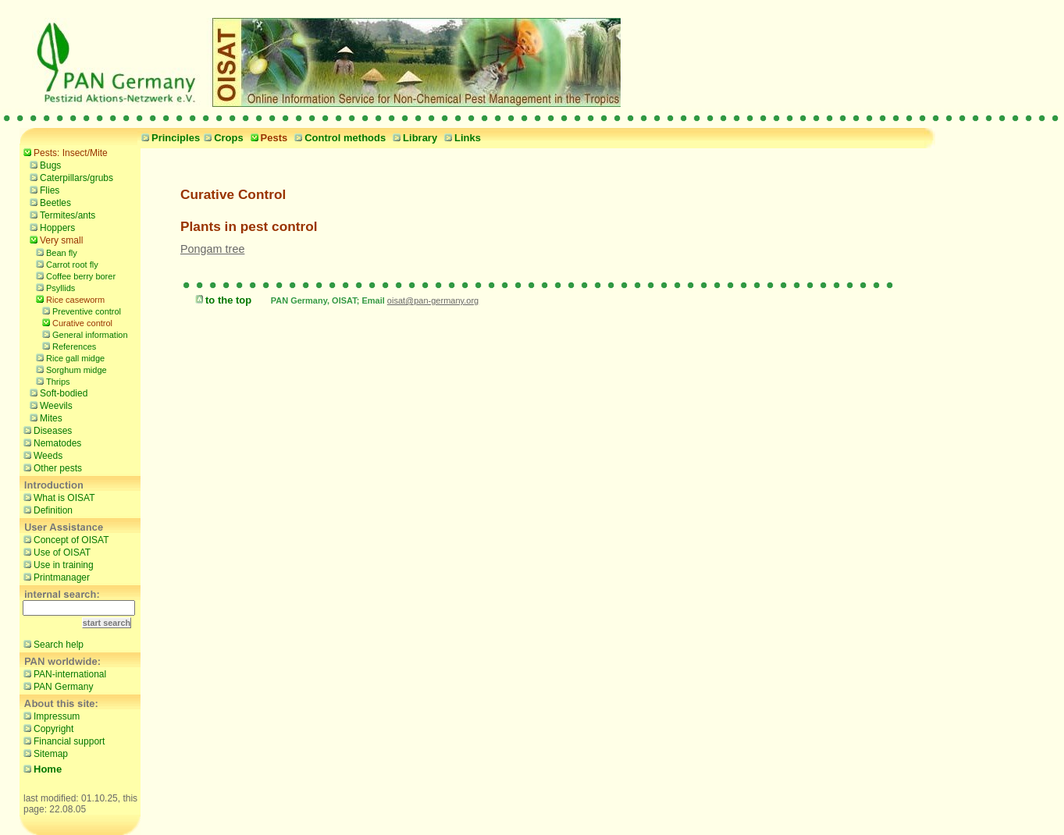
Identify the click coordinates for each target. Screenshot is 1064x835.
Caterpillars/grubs (69, 177)
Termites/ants (60, 214)
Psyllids (53, 287)
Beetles (48, 202)
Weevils (49, 405)
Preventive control (79, 310)
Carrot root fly (65, 263)
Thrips (51, 380)
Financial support (62, 740)
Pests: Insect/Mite (64, 152)
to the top (221, 300)
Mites (44, 417)
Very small (54, 239)
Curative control (75, 322)
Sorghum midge (69, 369)
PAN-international (63, 673)
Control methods (338, 138)
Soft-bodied (56, 392)
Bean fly (54, 252)
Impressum (50, 715)
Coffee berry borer (74, 275)
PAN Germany (56, 686)
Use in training (57, 564)
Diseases (46, 430)
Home (41, 769)
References (67, 345)
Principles (168, 138)
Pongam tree (212, 249)
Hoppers (50, 227)
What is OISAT (57, 497)
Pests (267, 138)
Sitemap (44, 753)
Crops (222, 138)
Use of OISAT (55, 551)
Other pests (51, 467)
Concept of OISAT (64, 539)
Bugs (43, 164)
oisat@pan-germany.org (433, 300)
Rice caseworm (68, 298)
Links (460, 138)
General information (83, 333)
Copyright (46, 728)
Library (413, 138)
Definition (46, 509)
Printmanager (55, 576)
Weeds (41, 455)
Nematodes (50, 442)
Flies (42, 189)
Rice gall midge (68, 357)
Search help (52, 644)
